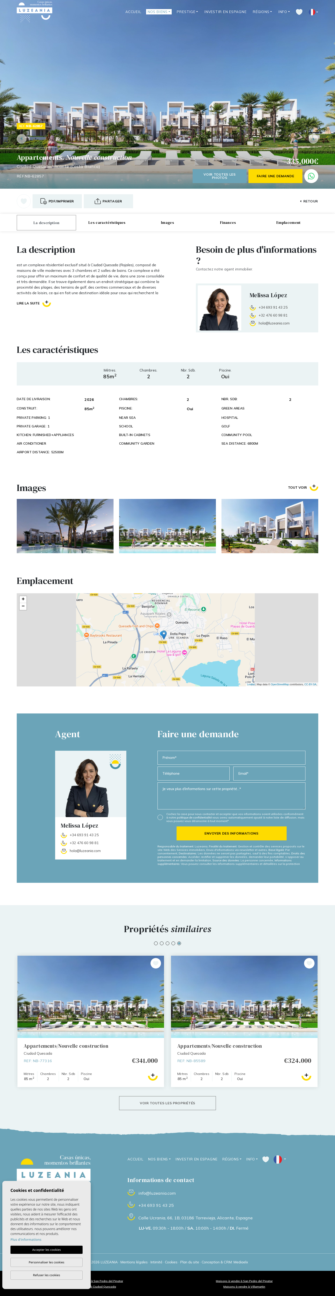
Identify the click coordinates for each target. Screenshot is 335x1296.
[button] (108, 201)
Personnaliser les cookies (46, 1262)
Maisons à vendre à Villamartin (244, 1286)
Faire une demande (275, 176)
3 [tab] (167, 943)
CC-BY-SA (310, 684)
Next (313, 139)
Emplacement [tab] (288, 222)
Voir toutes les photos (220, 176)
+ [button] (23, 599)
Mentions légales (134, 1262)
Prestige (186, 12)
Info (282, 12)
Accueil (133, 12)
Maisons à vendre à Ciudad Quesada (91, 1286)
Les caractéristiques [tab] (106, 222)
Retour (309, 201)
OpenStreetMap (280, 684)
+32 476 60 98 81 (273, 315)
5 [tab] (179, 943)
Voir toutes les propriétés (167, 1103)
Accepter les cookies (46, 1250)
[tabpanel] (244, 1021)
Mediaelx (240, 1262)
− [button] (23, 606)
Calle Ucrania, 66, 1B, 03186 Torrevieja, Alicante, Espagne (195, 1218)
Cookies (171, 1262)
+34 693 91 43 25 (273, 307)
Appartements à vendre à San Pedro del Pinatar (90, 1281)
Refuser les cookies (46, 1275)
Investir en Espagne (225, 12)
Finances (228, 222)
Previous (22, 139)
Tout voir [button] (303, 487)
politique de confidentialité (194, 817)
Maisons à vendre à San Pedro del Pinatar (244, 1281)
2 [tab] (162, 943)
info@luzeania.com (157, 1193)
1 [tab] (156, 943)
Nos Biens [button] (157, 12)
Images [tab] (167, 222)
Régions (261, 12)
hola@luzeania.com (274, 323)
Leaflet (251, 684)
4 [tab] (173, 943)
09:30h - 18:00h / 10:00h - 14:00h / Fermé (193, 1228)
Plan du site (189, 1262)
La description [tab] (46, 222)
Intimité (156, 1262)
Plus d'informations (25, 1240)
